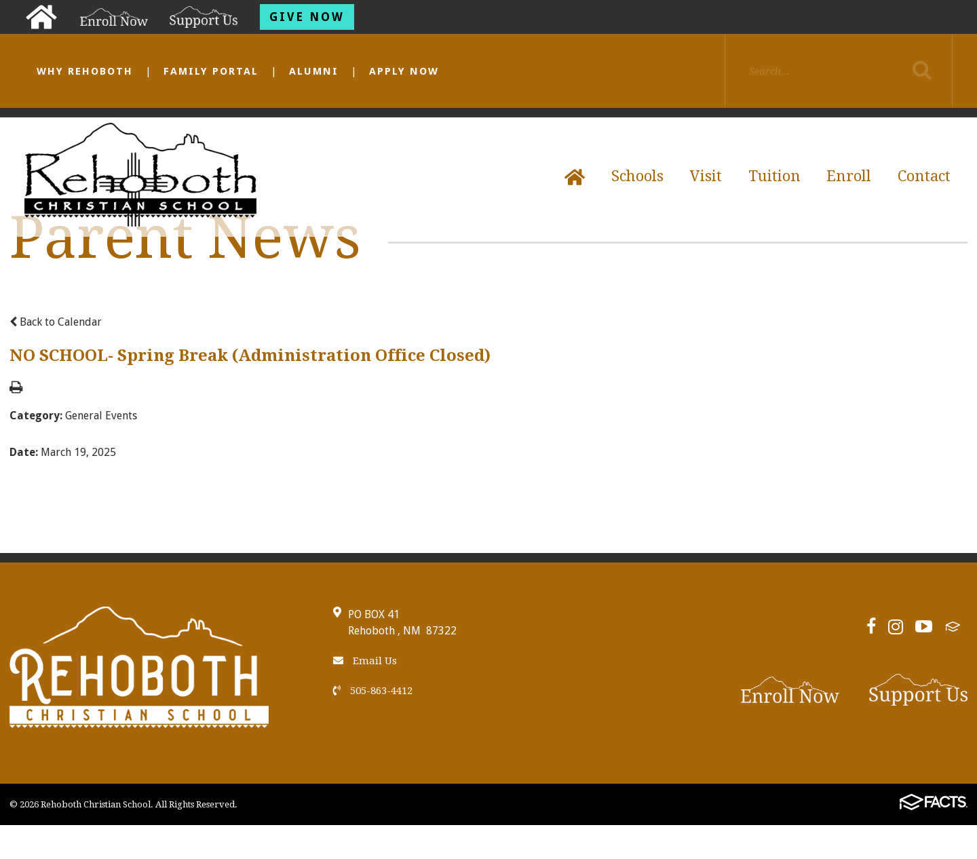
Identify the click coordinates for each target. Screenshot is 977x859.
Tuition (774, 176)
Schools (637, 176)
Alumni (314, 71)
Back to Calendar (55, 322)
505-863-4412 (373, 691)
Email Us (365, 661)
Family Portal (211, 71)
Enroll (848, 176)
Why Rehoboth (85, 71)
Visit (706, 176)
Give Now (307, 17)
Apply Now (404, 71)
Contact (924, 176)
